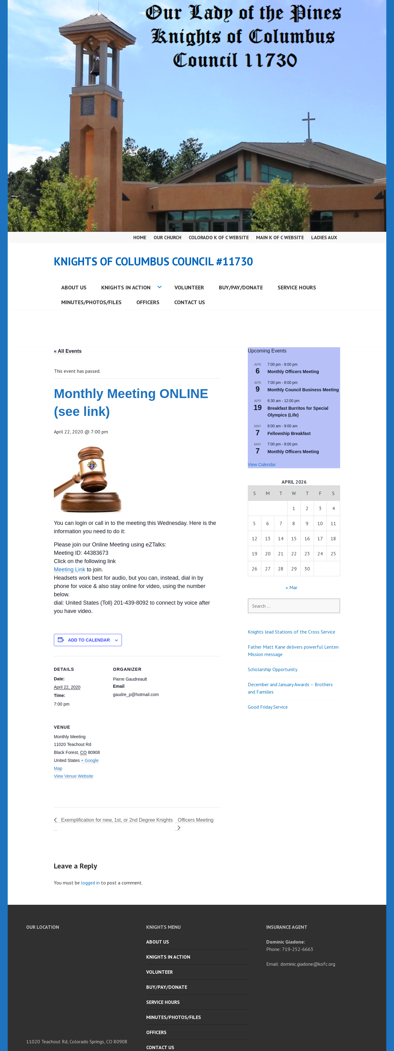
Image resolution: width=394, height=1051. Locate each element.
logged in (90, 883)
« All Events (68, 351)
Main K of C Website (280, 237)
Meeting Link (69, 569)
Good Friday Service (268, 707)
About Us (73, 287)
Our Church (167, 237)
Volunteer (189, 287)
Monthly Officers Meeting (293, 371)
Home (139, 237)
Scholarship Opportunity (272, 669)
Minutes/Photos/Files (91, 302)
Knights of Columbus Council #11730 (153, 261)
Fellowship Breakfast (289, 433)
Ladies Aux (324, 237)
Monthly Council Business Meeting (303, 389)
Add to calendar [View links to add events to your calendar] (89, 640)
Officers (147, 302)
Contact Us (189, 302)
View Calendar (262, 464)
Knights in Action (126, 287)
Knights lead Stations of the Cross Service (291, 632)
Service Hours (297, 287)
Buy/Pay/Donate (241, 287)
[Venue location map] (145, 756)
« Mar (291, 587)
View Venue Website (73, 776)
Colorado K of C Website (219, 237)
